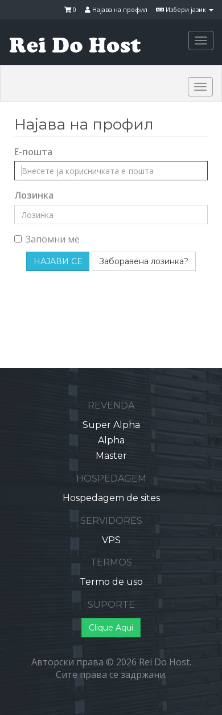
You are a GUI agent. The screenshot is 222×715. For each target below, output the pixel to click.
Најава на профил (116, 9)
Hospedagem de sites (111, 497)
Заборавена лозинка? (143, 261)
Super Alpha (111, 424)
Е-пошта (33, 152)
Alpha (111, 440)
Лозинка (34, 195)
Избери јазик (184, 9)
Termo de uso (111, 581)
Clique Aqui (111, 628)
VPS (111, 540)
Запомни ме (47, 239)
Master (111, 455)
